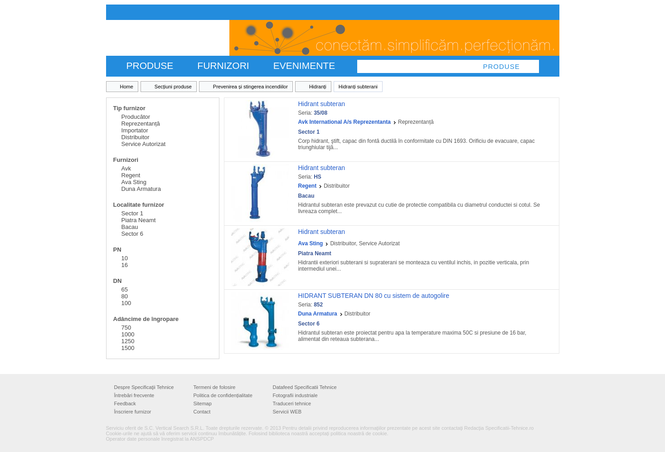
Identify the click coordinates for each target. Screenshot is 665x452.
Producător (135, 116)
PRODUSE (150, 65)
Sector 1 (132, 213)
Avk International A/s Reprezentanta (344, 122)
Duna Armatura (141, 188)
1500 (128, 348)
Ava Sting (133, 182)
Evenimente (304, 65)
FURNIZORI (223, 65)
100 (126, 303)
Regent (131, 175)
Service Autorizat (143, 144)
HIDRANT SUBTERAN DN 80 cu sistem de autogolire (374, 295)
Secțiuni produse (173, 86)
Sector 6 (132, 233)
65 (124, 289)
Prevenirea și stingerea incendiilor (250, 86)
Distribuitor (135, 137)
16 (124, 265)
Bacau (129, 227)
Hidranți (317, 86)
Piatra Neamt (138, 220)
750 (126, 327)
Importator (134, 130)
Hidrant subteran (321, 103)
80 (124, 296)
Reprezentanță (140, 123)
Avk (126, 168)
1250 (128, 341)
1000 (128, 334)
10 (124, 258)
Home (126, 86)
